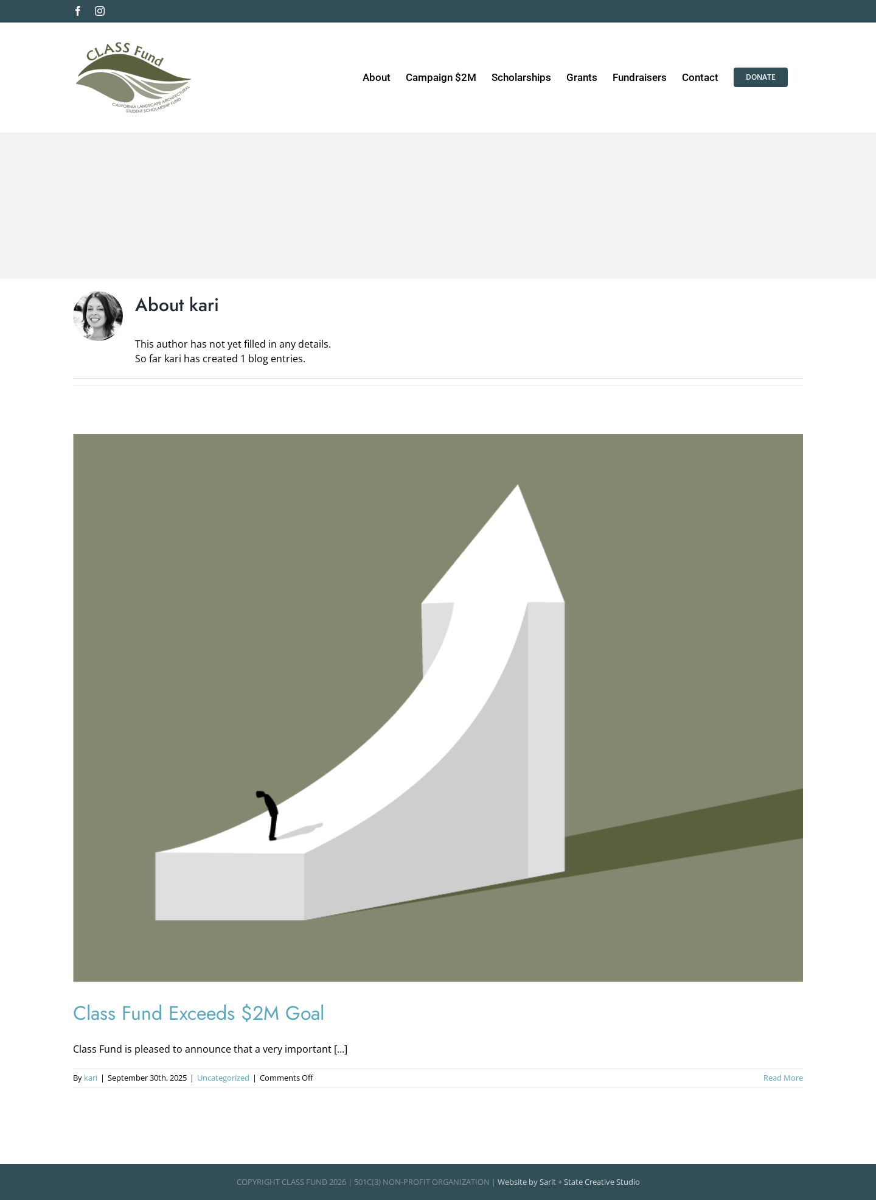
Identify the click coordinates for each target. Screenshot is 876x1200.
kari (90, 1077)
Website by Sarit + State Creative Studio (569, 1181)
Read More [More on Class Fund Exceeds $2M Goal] (783, 1077)
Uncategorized (223, 1077)
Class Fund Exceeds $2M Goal (198, 1013)
